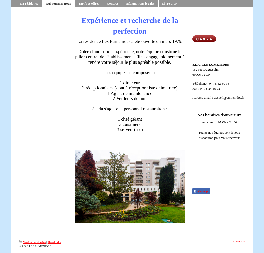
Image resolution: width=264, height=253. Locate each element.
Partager (201, 191)
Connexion (239, 241)
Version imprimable (32, 242)
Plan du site (54, 242)
